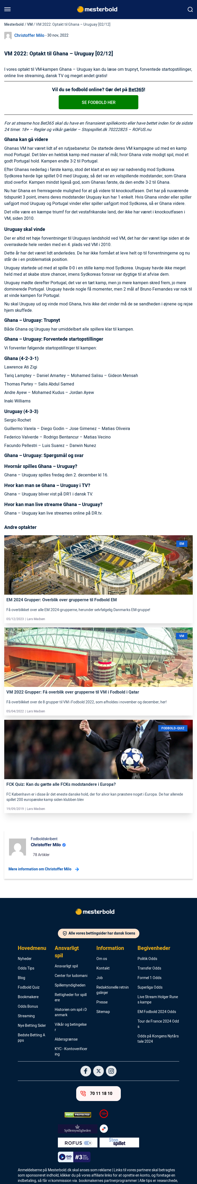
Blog (21, 978)
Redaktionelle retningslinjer (112, 990)
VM (30, 24)
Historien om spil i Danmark (71, 1012)
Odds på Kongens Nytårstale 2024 (158, 1039)
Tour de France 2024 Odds (158, 1024)
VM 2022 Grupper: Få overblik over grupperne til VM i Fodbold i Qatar (72, 692)
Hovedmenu (32, 948)
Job (99, 978)
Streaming (26, 1016)
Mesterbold (14, 24)
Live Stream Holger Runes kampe (158, 999)
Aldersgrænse (66, 1039)
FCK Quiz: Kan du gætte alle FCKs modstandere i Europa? (61, 784)
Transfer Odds (149, 968)
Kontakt (103, 968)
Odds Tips (26, 968)
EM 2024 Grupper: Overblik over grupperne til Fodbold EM (61, 600)
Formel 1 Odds (149, 978)
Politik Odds (147, 959)
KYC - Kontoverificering (71, 1051)
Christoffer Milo (29, 35)
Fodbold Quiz (29, 987)
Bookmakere (28, 997)
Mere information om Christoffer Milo (43, 869)
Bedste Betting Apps (31, 1038)
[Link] (98, 565)
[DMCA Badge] (77, 1115)
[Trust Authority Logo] (77, 1128)
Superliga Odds (150, 987)
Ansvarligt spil (67, 952)
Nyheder (25, 959)
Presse (102, 1002)
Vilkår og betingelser (71, 1027)
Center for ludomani (71, 976)
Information (110, 948)
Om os (101, 959)
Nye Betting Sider (32, 1025)
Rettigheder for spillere (71, 997)
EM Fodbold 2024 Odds (157, 1012)
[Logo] (98, 912)
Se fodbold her (98, 102)
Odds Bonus (28, 1006)
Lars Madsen (36, 619)
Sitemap (103, 1012)
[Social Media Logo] (85, 1071)
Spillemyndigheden (70, 985)
